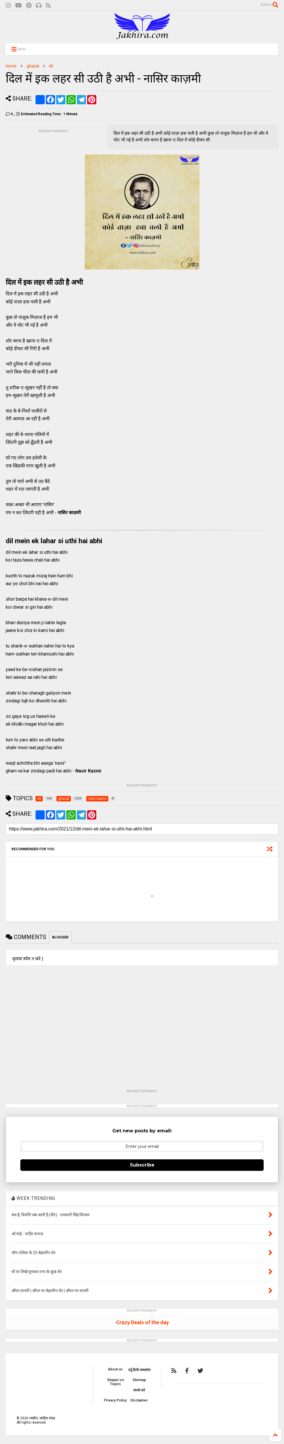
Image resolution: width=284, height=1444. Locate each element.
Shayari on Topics (115, 1382)
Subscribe (142, 1165)
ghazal (33, 66)
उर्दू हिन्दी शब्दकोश (139, 1370)
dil (51, 66)
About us (115, 1369)
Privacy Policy (115, 1400)
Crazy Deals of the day (142, 1322)
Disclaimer (139, 1400)
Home (11, 66)
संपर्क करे (139, 1390)
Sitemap (139, 1380)
